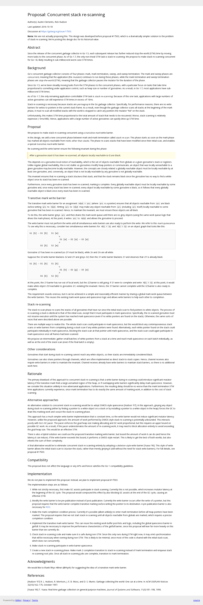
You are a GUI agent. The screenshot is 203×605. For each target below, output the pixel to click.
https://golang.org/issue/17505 (56, 31)
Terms (35, 600)
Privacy (26, 600)
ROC (48, 507)
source (196, 600)
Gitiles (18, 600)
